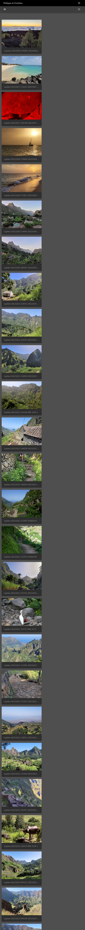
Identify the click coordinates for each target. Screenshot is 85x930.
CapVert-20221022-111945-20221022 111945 (63, 335)
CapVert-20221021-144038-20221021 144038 (63, 228)
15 (42, 917)
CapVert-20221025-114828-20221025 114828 (63, 727)
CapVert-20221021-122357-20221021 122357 (21, 192)
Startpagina (4, 9)
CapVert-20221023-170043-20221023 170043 (21, 692)
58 (65, 917)
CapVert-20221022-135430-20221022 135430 (21, 406)
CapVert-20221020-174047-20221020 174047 (63, 121)
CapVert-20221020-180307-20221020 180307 (21, 157)
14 (37, 917)
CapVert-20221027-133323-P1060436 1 (21, 834)
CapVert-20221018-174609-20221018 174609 (63, 86)
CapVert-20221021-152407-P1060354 (62, 264)
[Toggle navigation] (79, 3)
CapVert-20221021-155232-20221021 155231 (63, 299)
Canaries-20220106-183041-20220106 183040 (21, 50)
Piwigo (51, 925)
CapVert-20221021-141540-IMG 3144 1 (21, 228)
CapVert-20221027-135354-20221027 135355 (63, 834)
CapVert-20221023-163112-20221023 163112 (63, 656)
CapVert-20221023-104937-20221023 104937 (21, 513)
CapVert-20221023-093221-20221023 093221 (63, 442)
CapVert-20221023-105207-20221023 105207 (63, 513)
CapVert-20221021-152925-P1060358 (20, 299)
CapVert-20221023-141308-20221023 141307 (21, 585)
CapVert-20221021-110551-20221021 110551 (63, 157)
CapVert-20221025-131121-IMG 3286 (62, 763)
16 (48, 917)
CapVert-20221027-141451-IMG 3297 (20, 870)
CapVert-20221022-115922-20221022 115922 (21, 371)
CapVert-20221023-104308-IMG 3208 (62, 478)
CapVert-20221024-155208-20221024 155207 (63, 692)
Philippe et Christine (12, 3)
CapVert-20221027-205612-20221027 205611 (63, 870)
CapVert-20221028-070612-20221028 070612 (21, 905)
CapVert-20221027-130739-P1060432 (20, 799)
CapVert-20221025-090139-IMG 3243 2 (21, 727)
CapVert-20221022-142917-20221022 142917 (63, 406)
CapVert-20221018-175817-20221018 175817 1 (21, 121)
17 (54, 917)
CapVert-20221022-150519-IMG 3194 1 (21, 442)
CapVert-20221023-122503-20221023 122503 (63, 549)
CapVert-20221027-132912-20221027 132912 (63, 798)
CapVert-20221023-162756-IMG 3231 (20, 656)
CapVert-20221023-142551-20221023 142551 (63, 585)
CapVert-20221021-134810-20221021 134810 (63, 192)
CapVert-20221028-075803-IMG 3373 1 (63, 905)
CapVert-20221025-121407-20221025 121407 (21, 763)
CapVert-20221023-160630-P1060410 (62, 620)
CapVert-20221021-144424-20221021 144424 (21, 264)
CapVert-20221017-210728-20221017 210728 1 (21, 86)
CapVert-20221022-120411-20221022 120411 (63, 371)
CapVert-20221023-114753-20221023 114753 (21, 549)
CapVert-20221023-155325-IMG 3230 (20, 620)
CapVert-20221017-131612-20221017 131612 (63, 50)
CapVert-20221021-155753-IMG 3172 (20, 335)
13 (31, 917)
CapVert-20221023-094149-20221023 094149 (21, 478)
